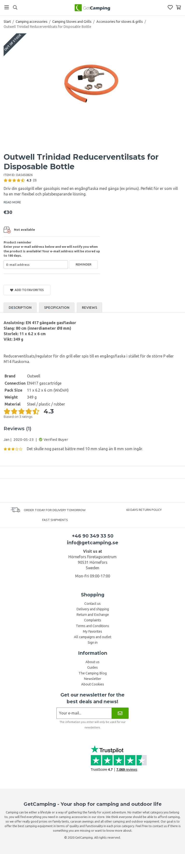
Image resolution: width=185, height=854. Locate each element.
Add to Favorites (27, 290)
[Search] (15, 7)
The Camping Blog (93, 673)
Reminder (83, 264)
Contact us (92, 604)
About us (92, 662)
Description (20, 307)
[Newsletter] (120, 713)
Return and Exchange (92, 615)
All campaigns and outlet (92, 637)
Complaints (92, 620)
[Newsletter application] (84, 713)
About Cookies (92, 684)
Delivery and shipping (92, 609)
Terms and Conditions (92, 626)
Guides (92, 667)
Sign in (93, 642)
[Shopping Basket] (178, 7)
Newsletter (92, 679)
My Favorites (92, 631)
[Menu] (6, 7)
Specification (56, 307)
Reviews (89, 307)
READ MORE (12, 202)
